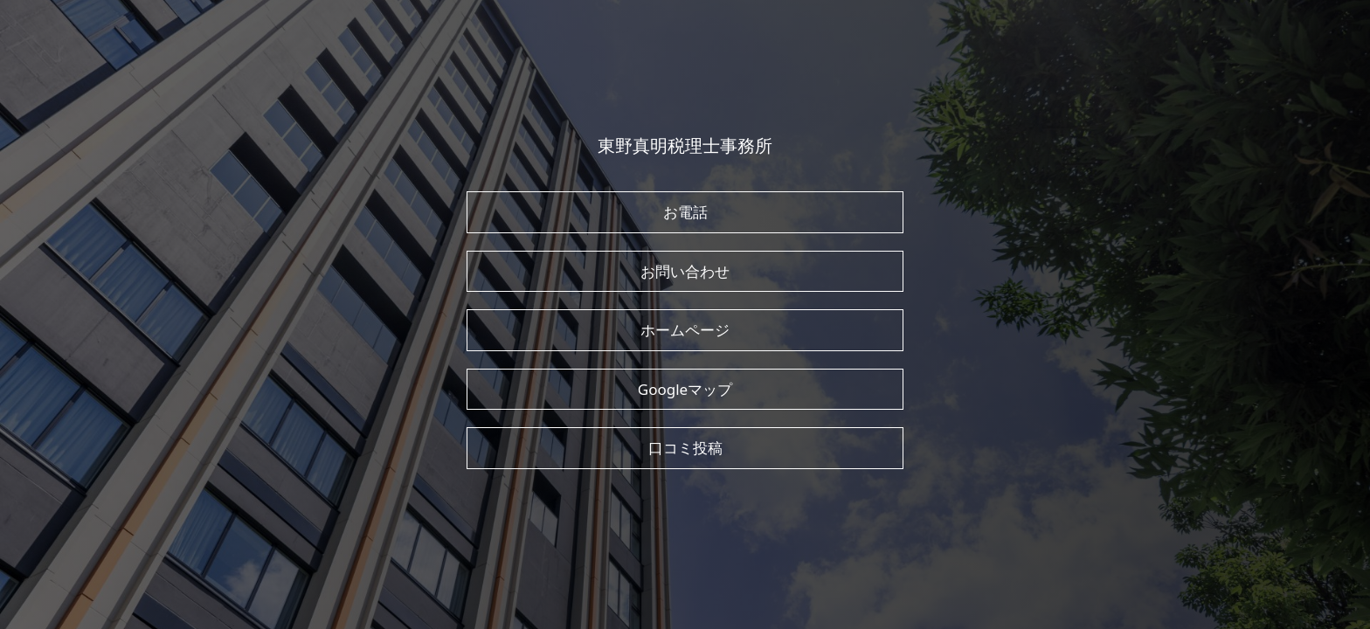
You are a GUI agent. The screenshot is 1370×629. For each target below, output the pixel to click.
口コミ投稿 (685, 448)
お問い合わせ (685, 271)
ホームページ (685, 330)
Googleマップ (685, 389)
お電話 (685, 212)
